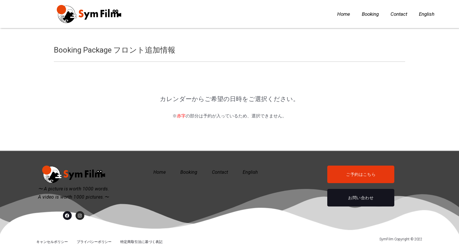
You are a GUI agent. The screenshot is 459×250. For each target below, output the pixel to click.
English (426, 14)
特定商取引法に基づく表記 (141, 239)
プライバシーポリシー (94, 239)
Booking (370, 14)
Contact (399, 14)
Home (343, 14)
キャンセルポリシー (52, 239)
